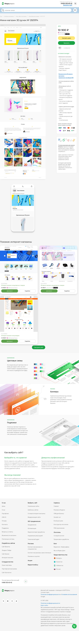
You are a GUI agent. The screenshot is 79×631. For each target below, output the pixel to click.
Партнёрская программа (9, 569)
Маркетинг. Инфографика (61, 547)
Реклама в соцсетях (34, 556)
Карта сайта (44, 605)
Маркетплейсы (33, 565)
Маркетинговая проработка (36, 532)
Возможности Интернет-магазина (66, 75)
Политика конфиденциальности (50, 603)
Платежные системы (8, 539)
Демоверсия (10, 291)
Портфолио (5, 513)
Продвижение (32, 525)
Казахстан (58, 562)
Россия (57, 569)
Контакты (5, 524)
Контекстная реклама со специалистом (35, 548)
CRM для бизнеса (59, 513)
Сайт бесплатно (6, 572)
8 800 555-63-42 (66, 3)
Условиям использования (69, 594)
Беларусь (58, 558)
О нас (3, 510)
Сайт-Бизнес (5, 554)
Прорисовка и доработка (61, 539)
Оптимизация (32, 528)
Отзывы (4, 521)
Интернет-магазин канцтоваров (10, 335)
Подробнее (27, 291)
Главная (56, 506)
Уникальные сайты (33, 506)
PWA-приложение (59, 528)
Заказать (67, 43)
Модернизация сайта (34, 517)
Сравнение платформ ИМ (66, 77)
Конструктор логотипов (61, 524)
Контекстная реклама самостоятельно (39, 553)
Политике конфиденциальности (50, 594)
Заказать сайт (67, 5)
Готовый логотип (59, 536)
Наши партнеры (7, 565)
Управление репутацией (35, 536)
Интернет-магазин (7, 557)
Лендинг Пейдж (6, 550)
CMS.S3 (4, 517)
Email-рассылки (58, 521)
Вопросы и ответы (7, 532)
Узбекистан (58, 565)
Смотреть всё (38, 347)
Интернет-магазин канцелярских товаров (13, 285)
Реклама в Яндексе (59, 510)
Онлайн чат (57, 517)
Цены (3, 506)
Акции (30, 560)
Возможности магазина (9, 535)
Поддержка (5, 528)
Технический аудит (33, 539)
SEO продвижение (34, 521)
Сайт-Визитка (6, 547)
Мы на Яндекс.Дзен (59, 550)
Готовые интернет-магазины (36, 513)
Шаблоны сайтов (33, 510)
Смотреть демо (66, 38)
